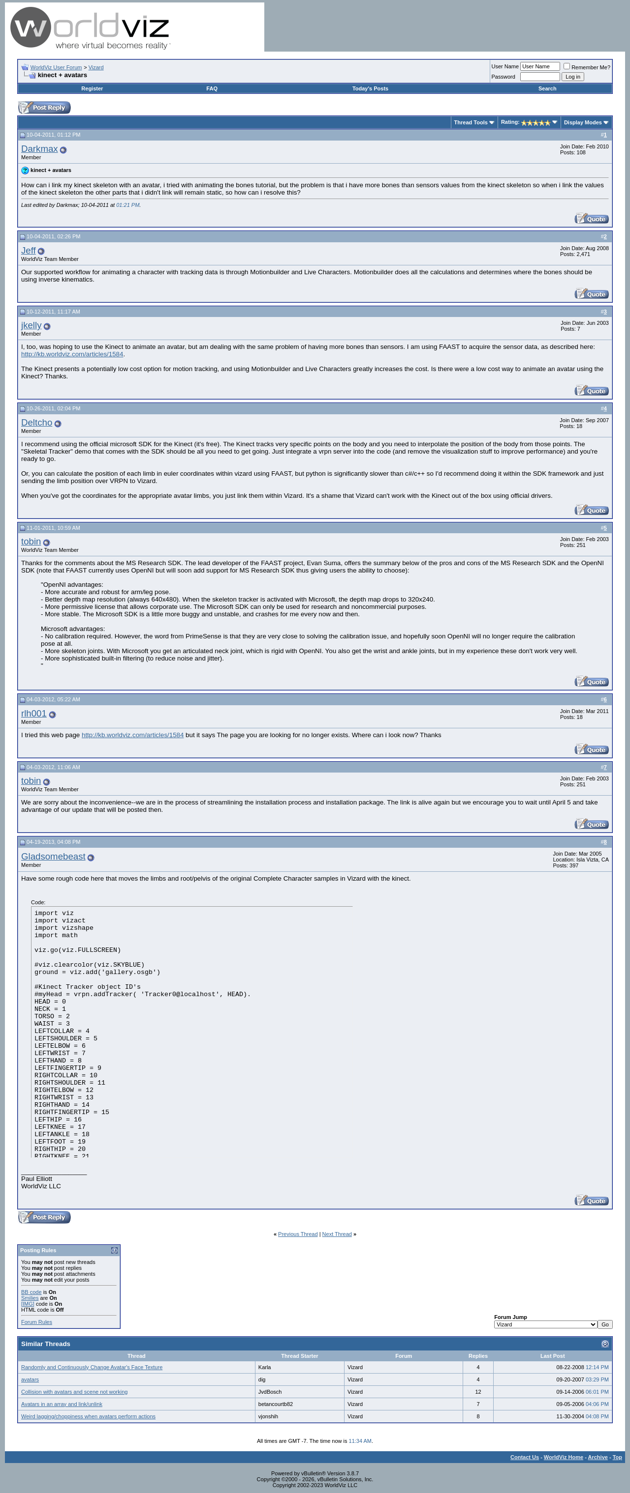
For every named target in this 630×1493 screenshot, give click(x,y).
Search (547, 88)
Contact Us (524, 1457)
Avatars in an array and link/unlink (61, 1404)
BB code (31, 1292)
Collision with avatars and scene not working (74, 1392)
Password (503, 77)
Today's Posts (370, 88)
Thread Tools (471, 122)
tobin (31, 541)
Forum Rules (36, 1322)
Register (92, 88)
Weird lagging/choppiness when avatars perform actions (88, 1416)
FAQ (212, 88)
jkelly (31, 325)
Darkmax (39, 149)
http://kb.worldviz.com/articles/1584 (72, 354)
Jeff (28, 250)
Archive (598, 1457)
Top (617, 1457)
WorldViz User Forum (56, 67)
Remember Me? (587, 67)
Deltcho (36, 422)
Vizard (96, 67)
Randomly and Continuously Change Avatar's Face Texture (91, 1367)
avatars (30, 1379)
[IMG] (27, 1304)
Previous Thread (298, 1234)
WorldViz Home (563, 1457)
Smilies (29, 1298)
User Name (505, 66)
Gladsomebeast (53, 856)
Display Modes (583, 122)
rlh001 (34, 713)
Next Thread (337, 1234)
